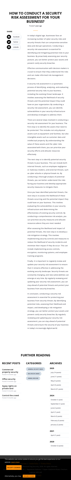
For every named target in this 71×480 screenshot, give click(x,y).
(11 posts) (56, 376)
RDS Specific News (33, 373)
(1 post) (56, 400)
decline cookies (29, 476)
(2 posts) (56, 408)
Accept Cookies (14, 467)
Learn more (15, 462)
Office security (8, 379)
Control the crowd (10, 395)
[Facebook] (14, 37)
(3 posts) (56, 416)
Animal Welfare (33, 378)
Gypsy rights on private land (9, 387)
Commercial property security (10, 370)
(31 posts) (57, 389)
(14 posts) (56, 372)
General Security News (35, 369)
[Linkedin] (14, 47)
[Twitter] (14, 42)
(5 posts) (56, 381)
